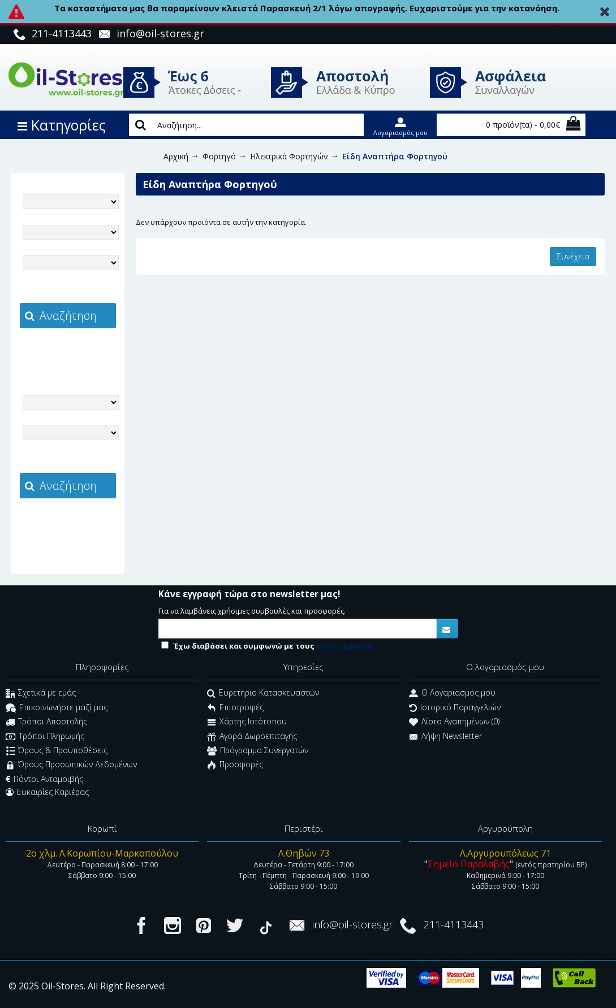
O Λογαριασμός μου (452, 694)
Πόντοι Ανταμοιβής (44, 779)
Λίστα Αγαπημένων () (454, 722)
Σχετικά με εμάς (41, 694)
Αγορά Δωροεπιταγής (252, 737)
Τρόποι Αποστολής (46, 722)
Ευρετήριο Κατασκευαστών (263, 694)
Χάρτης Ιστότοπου (247, 722)
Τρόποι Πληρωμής (45, 737)
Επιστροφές (235, 708)
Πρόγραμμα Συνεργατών (257, 751)
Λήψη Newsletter (445, 737)
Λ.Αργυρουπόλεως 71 (505, 853)
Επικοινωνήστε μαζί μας (56, 708)
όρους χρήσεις (345, 646)
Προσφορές (235, 765)
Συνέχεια (573, 256)
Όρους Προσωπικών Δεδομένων (71, 765)
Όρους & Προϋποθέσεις (56, 751)
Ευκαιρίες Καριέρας (47, 792)
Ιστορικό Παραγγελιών (455, 708)
